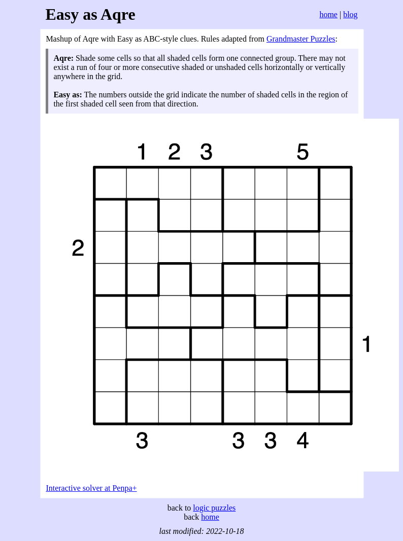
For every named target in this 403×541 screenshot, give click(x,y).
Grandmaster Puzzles (300, 38)
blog (350, 14)
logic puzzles (214, 507)
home (328, 14)
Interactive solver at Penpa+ (91, 488)
